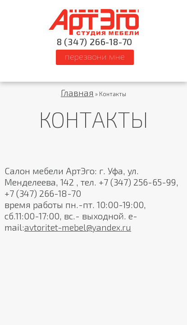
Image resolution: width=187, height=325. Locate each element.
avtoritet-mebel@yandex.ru (77, 227)
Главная (77, 93)
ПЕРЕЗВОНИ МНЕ (95, 56)
